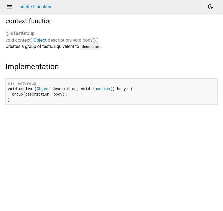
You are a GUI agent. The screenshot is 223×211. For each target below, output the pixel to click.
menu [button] (10, 7)
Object (40, 40)
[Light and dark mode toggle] (210, 6)
